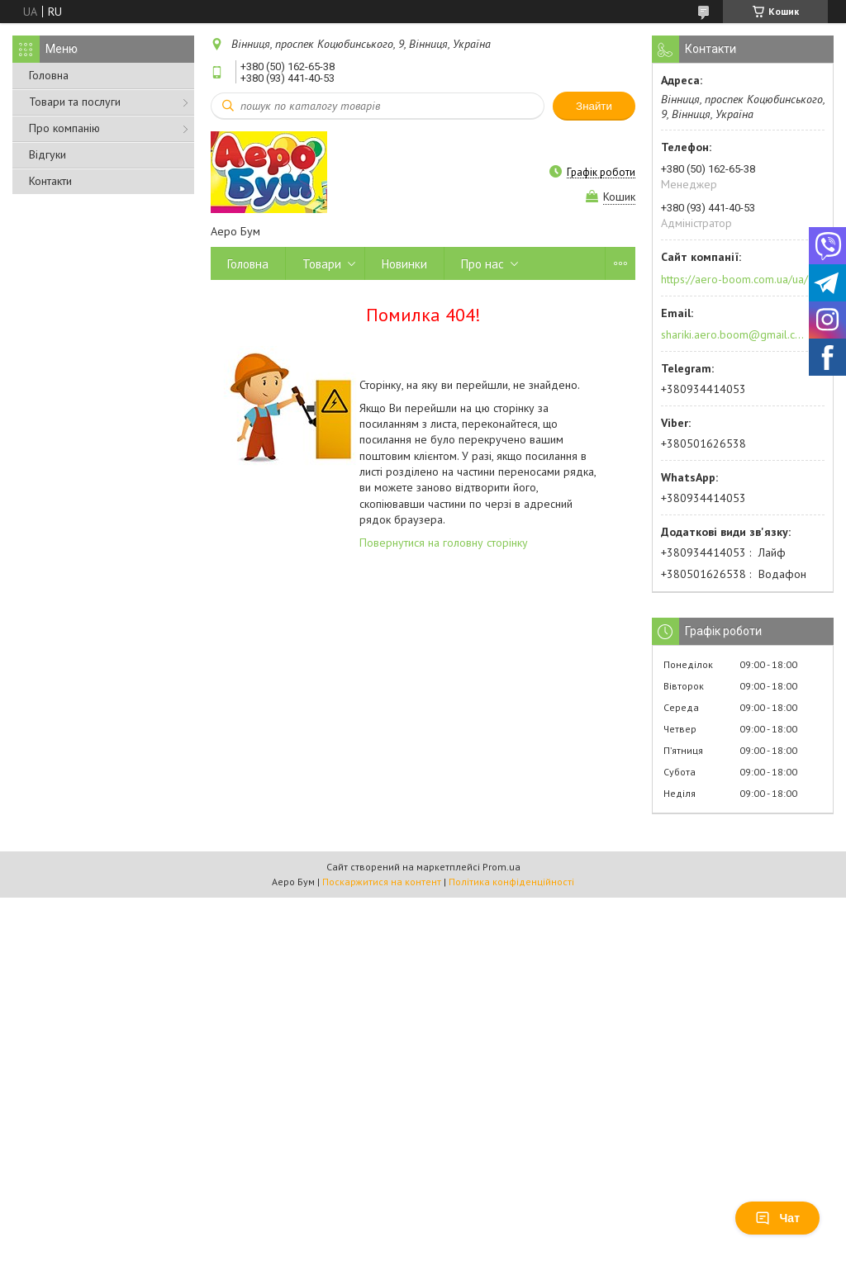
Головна (49, 75)
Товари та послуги (75, 101)
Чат (777, 1218)
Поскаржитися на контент (381, 881)
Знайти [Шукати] (594, 106)
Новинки (404, 264)
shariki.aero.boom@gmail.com (733, 334)
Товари (321, 264)
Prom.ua (501, 866)
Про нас (482, 264)
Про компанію (64, 128)
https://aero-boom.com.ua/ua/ (734, 279)
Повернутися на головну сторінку (443, 542)
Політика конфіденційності (511, 881)
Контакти (50, 180)
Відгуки (47, 154)
